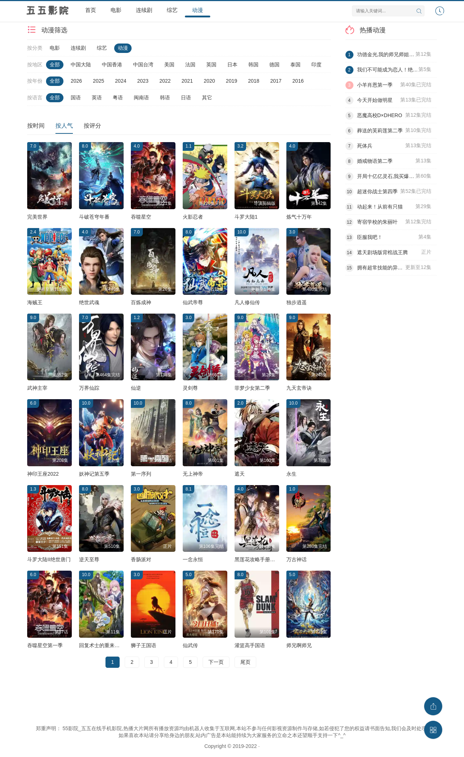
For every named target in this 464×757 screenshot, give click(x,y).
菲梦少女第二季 (252, 388)
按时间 (36, 126)
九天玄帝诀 (299, 388)
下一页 (216, 662)
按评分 (92, 126)
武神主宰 (37, 388)
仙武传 (190, 645)
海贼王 (34, 302)
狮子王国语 (143, 645)
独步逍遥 (296, 302)
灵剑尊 (190, 388)
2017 (275, 81)
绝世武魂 (89, 302)
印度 (316, 64)
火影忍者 (193, 217)
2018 (253, 81)
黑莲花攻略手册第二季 (260, 559)
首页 (90, 10)
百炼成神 (141, 302)
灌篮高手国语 (250, 645)
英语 (97, 97)
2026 (76, 81)
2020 (209, 81)
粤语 (118, 97)
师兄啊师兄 (299, 645)
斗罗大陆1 (246, 217)
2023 (142, 81)
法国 (190, 64)
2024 (120, 81)
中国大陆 (81, 64)
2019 (231, 81)
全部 (55, 64)
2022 (165, 81)
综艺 (172, 10)
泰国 (295, 64)
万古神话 (296, 559)
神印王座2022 (43, 474)
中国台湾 (143, 64)
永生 (291, 474)
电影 (116, 10)
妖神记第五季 (94, 474)
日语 (186, 97)
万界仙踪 (89, 388)
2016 (298, 81)
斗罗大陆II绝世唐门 (49, 559)
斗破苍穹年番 (94, 217)
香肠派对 (141, 559)
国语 (76, 97)
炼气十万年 (299, 217)
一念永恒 (193, 559)
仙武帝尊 (193, 302)
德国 (274, 64)
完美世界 (37, 217)
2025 (98, 81)
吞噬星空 (141, 217)
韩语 (165, 97)
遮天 (240, 474)
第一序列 (141, 474)
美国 (169, 64)
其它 (207, 97)
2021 (187, 81)
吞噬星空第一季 (45, 645)
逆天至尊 (89, 559)
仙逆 (136, 388)
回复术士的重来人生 (102, 645)
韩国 (253, 64)
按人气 (64, 126)
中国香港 (112, 64)
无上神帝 (193, 474)
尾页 (245, 662)
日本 (232, 64)
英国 (211, 64)
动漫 (197, 10)
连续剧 (144, 10)
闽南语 (141, 97)
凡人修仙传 (247, 302)
